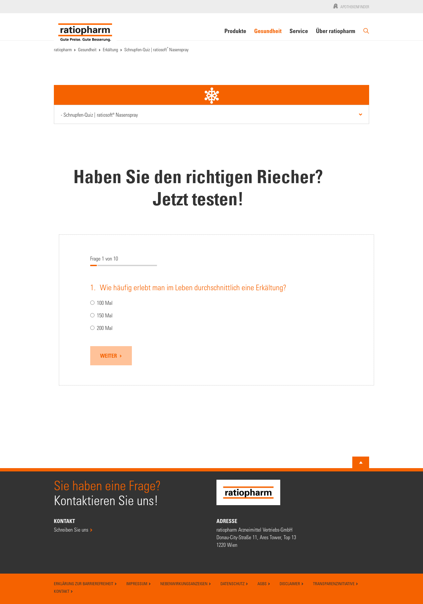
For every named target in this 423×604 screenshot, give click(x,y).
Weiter (109, 355)
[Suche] (366, 33)
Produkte (235, 30)
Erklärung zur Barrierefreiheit (85, 583)
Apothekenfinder (350, 6)
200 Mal (101, 328)
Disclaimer (292, 583)
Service (298, 30)
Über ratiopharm (335, 30)
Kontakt (63, 591)
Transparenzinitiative (335, 583)
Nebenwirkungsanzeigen (185, 583)
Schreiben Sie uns (71, 529)
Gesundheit (268, 30)
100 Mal (101, 303)
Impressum (138, 583)
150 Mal (101, 315)
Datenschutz (234, 583)
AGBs (263, 583)
